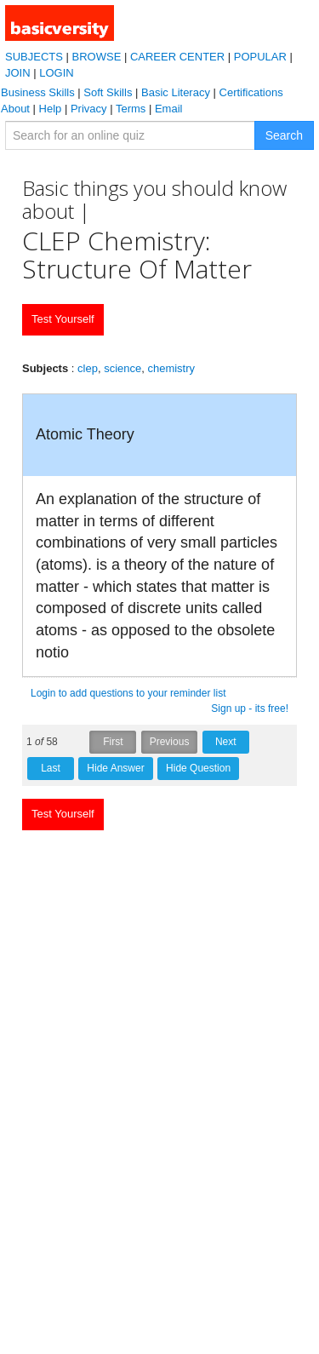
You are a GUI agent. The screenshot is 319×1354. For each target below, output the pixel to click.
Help (50, 108)
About (15, 108)
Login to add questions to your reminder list (128, 693)
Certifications (251, 92)
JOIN (18, 72)
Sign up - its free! (249, 708)
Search (284, 135)
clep (87, 368)
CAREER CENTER (177, 56)
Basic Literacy (175, 92)
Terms (130, 108)
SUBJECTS (34, 56)
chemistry (171, 368)
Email (169, 108)
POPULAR (260, 56)
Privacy (89, 108)
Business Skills (38, 92)
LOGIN (56, 72)
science (122, 368)
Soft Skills (107, 92)
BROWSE (97, 56)
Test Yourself (62, 319)
